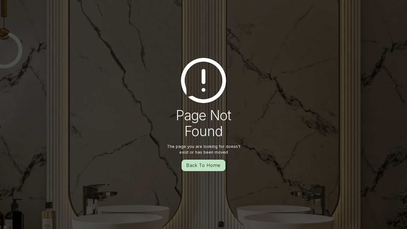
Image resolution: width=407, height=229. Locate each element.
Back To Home (203, 165)
